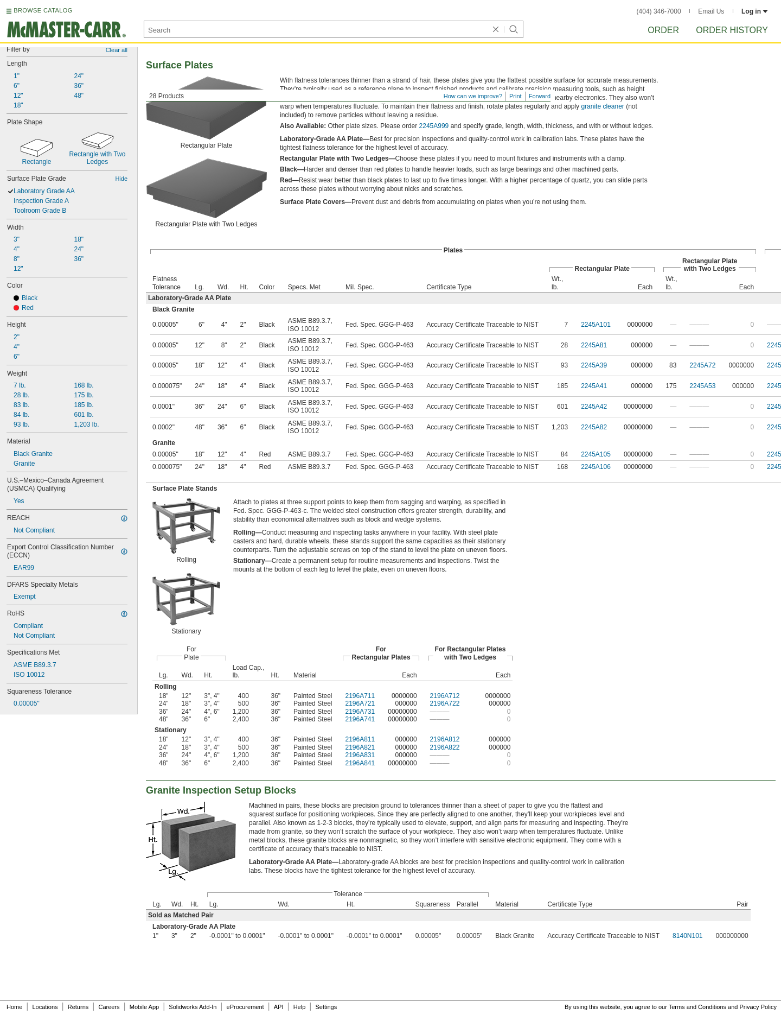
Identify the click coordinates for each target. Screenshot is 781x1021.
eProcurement (245, 1007)
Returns (78, 1007)
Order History (732, 30)
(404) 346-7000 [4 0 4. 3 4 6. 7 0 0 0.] (659, 11)
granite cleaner (602, 106)
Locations (45, 1007)
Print (515, 96)
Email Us (711, 11)
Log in (754, 11)
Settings (326, 1007)
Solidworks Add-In (192, 1007)
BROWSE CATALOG (43, 10)
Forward (539, 96)
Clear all (116, 50)
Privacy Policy (758, 1007)
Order (663, 30)
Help (299, 1007)
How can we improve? (473, 96)
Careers (108, 1007)
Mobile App (144, 1007)
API (279, 1007)
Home (14, 1007)
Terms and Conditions (697, 1007)
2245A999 (434, 126)
